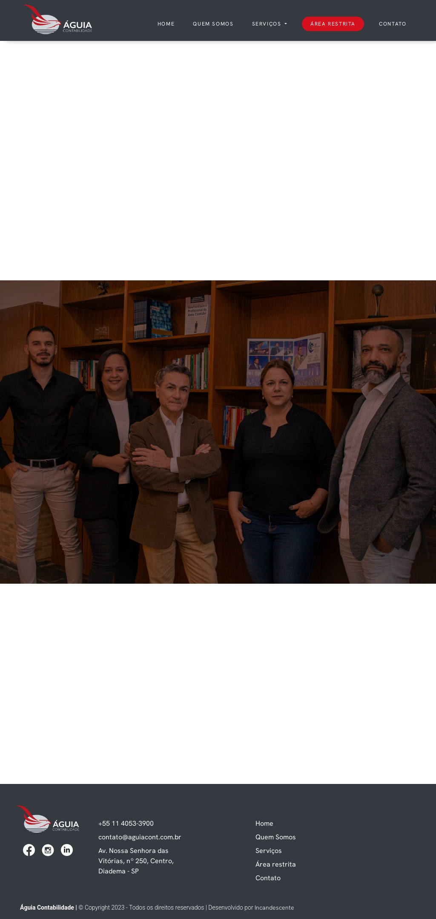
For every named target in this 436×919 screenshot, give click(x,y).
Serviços (267, 23)
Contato (392, 23)
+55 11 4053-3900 (126, 823)
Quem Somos (275, 837)
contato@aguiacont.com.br (139, 837)
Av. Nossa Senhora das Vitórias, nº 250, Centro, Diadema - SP (136, 860)
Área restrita (333, 23)
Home (168, 23)
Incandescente (274, 907)
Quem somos (213, 23)
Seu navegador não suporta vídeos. (218, 109)
